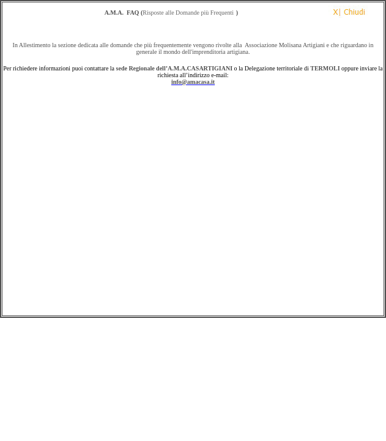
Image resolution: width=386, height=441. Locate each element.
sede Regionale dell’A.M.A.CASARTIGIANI (174, 68)
